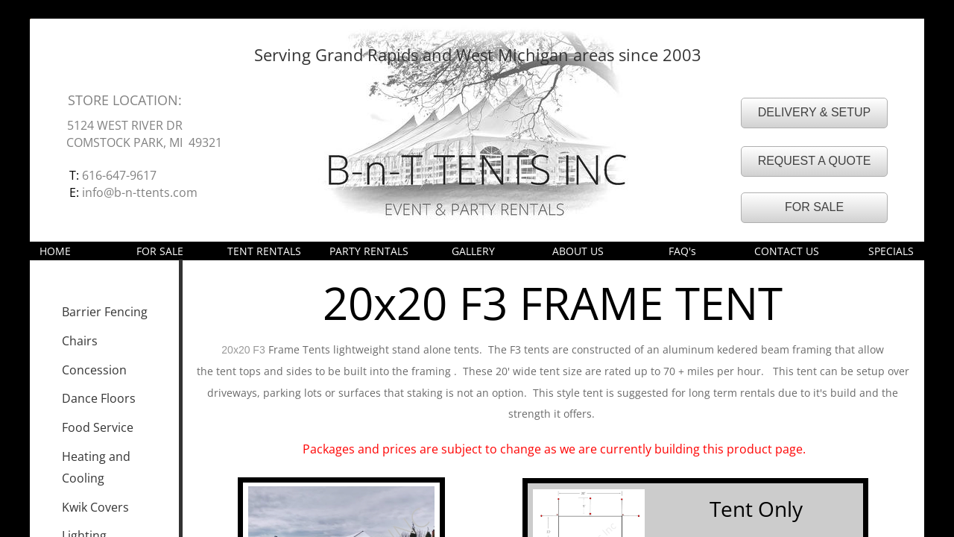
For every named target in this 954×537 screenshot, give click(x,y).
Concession (94, 370)
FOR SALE (159, 251)
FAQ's (682, 251)
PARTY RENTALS (368, 251)
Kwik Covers (95, 507)
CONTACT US (786, 251)
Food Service (97, 427)
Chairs (80, 341)
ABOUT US (578, 251)
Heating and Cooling (96, 467)
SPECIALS (891, 251)
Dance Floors (99, 398)
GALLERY (473, 251)
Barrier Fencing (105, 312)
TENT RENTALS (264, 251)
